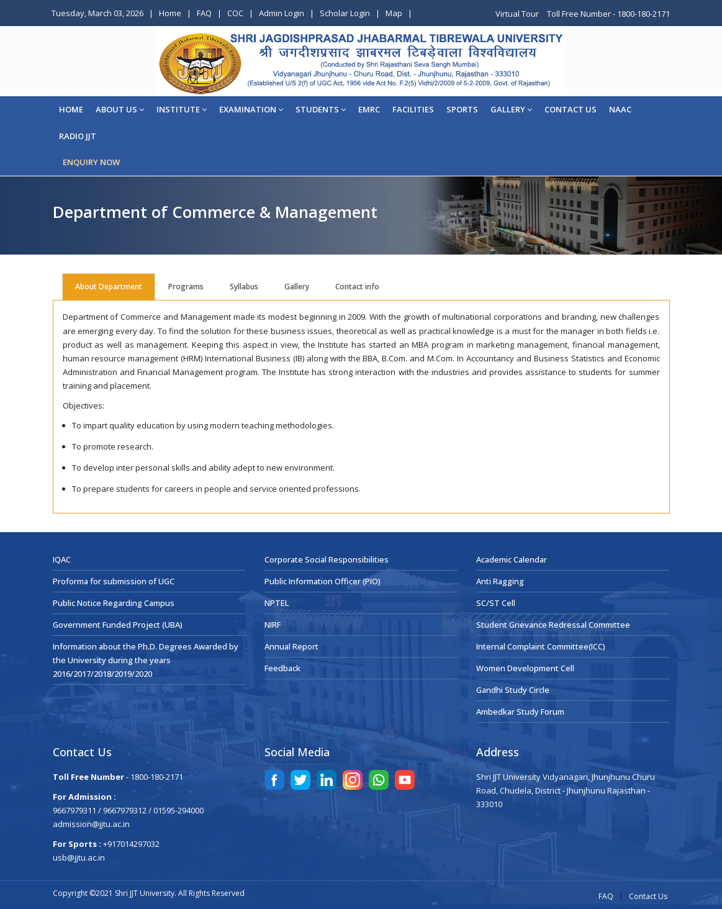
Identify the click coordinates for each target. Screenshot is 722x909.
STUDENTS (321, 109)
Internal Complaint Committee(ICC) (540, 646)
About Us (120, 109)
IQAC (62, 559)
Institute (181, 109)
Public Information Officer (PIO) (322, 581)
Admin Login (281, 13)
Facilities (413, 109)
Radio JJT (77, 136)
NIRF (272, 624)
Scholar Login (345, 13)
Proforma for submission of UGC (113, 581)
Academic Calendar (511, 559)
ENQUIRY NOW (91, 162)
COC (235, 13)
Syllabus (244, 286)
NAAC (620, 109)
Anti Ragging (500, 581)
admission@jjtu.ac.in (91, 824)
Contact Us (648, 896)
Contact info (357, 286)
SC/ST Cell (495, 602)
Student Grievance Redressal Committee (553, 624)
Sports (462, 109)
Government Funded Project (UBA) (118, 624)
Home (170, 13)
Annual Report (291, 646)
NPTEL (276, 602)
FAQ (204, 13)
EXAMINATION (251, 109)
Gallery (511, 109)
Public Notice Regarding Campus (113, 602)
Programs (186, 286)
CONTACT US (570, 109)
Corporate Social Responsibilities (326, 559)
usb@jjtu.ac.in (79, 857)
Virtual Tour (518, 13)
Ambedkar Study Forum (520, 711)
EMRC (369, 109)
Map (394, 13)
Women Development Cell (525, 668)
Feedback (282, 668)
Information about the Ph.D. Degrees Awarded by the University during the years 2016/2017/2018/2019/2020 (145, 660)
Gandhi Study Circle (512, 689)
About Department (108, 286)
